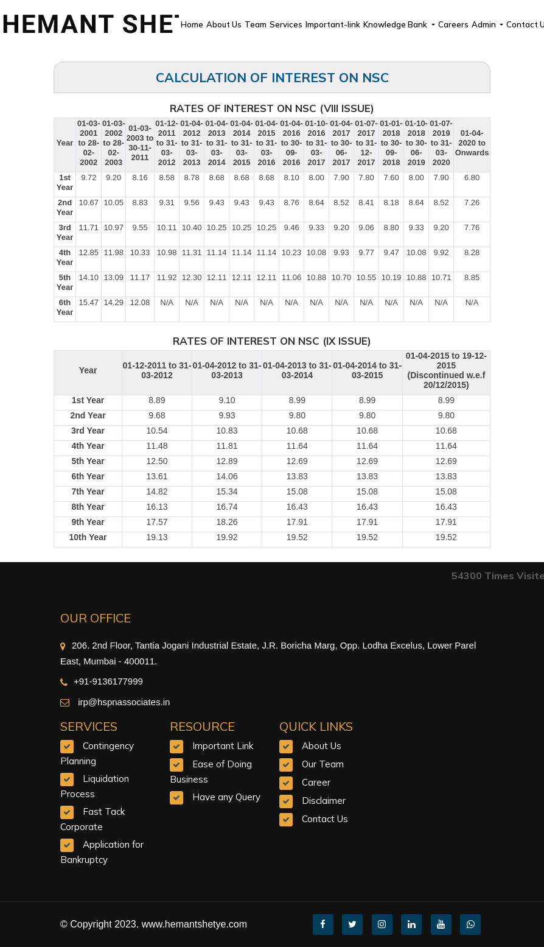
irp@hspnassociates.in (122, 702)
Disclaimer (324, 800)
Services (286, 24)
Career (316, 782)
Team (256, 24)
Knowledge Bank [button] (396, 24)
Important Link (222, 746)
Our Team (323, 764)
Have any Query (226, 797)
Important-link (332, 24)
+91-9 (78, 681)
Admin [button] (485, 24)
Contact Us (325, 819)
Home (192, 24)
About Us (224, 24)
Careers (453, 24)
